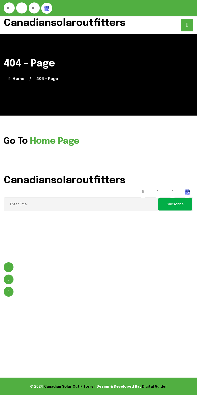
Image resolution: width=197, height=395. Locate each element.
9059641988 (27, 279)
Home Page (54, 141)
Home (17, 79)
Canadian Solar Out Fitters (68, 386)
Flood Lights (98, 336)
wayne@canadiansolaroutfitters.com (53, 292)
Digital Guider (154, 386)
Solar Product (99, 328)
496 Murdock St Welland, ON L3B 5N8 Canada (43, 267)
